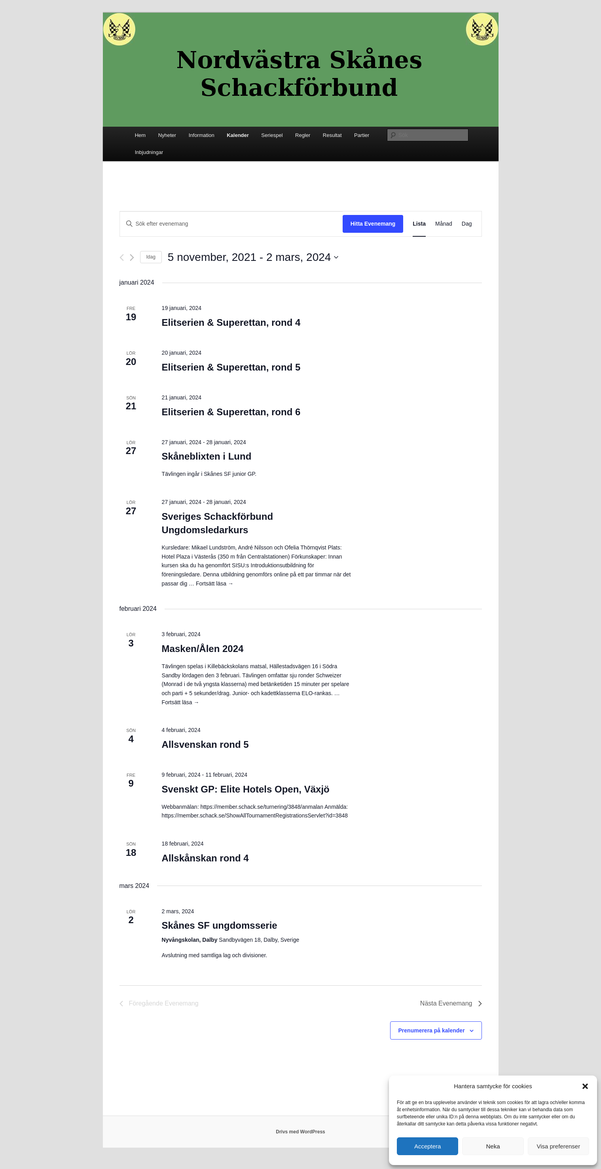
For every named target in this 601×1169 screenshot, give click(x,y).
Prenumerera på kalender (431, 1030)
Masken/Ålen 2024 (203, 648)
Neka (493, 1146)
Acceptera (427, 1146)
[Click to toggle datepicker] (253, 257)
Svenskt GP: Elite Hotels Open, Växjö (246, 789)
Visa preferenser (558, 1146)
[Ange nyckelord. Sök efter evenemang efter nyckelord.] (231, 223)
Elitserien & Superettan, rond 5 (231, 367)
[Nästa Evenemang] (132, 257)
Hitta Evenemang (373, 223)
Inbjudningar (149, 152)
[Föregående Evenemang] (121, 257)
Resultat (332, 135)
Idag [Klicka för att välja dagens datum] (150, 257)
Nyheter (167, 135)
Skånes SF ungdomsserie (219, 925)
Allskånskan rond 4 (205, 858)
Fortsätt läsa (214, 583)
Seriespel (271, 135)
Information (201, 135)
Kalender (238, 135)
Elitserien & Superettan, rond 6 (231, 412)
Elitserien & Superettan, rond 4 (231, 322)
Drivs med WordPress (300, 1132)
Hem (140, 135)
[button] (585, 1086)
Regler (302, 135)
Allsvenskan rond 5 (205, 744)
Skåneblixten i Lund (207, 456)
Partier (361, 135)
